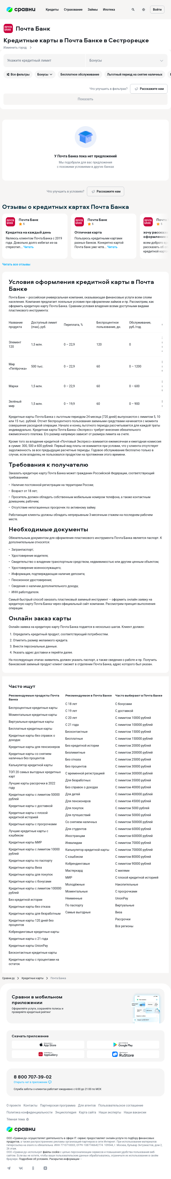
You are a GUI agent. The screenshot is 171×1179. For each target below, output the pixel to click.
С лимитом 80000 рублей (133, 856)
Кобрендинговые (77, 863)
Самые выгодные (78, 912)
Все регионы (124, 926)
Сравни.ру (8, 978)
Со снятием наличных (81, 822)
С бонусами (123, 704)
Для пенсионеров (78, 801)
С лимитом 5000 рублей (132, 808)
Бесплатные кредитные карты (30, 728)
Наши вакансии (135, 1112)
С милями (122, 870)
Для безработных (78, 780)
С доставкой (124, 711)
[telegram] (9, 1168)
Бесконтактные (76, 731)
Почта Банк (28, 219)
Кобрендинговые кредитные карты (34, 932)
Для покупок (74, 808)
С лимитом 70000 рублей (133, 843)
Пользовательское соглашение (120, 1105)
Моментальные (76, 891)
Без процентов (75, 766)
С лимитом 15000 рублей (133, 731)
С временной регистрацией (85, 773)
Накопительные (126, 884)
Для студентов (75, 829)
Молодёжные (75, 884)
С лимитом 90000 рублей (133, 863)
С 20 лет (71, 718)
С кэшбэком (74, 856)
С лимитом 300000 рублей (134, 773)
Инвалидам (73, 843)
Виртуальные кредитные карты (31, 721)
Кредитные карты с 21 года (28, 938)
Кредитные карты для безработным (35, 913)
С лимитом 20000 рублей (133, 745)
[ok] (33, 1168)
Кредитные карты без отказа (29, 906)
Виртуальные (124, 905)
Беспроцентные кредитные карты (33, 708)
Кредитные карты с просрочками (33, 824)
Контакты (30, 1105)
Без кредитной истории (25, 899)
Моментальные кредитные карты (33, 714)
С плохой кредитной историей (136, 877)
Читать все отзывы (16, 264)
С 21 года (72, 724)
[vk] (21, 1168)
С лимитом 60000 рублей (133, 829)
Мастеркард (74, 870)
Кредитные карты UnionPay (28, 945)
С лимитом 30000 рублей (133, 766)
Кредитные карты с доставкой (30, 806)
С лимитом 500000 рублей (134, 822)
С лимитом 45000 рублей (133, 801)
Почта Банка (58, 978)
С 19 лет (71, 711)
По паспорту (74, 905)
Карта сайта (87, 1112)
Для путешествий (77, 815)
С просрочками (126, 891)
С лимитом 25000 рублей (133, 759)
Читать (29, 247)
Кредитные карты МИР (25, 842)
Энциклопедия (65, 1112)
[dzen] (45, 1168)
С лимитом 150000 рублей (134, 738)
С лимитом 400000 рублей (134, 794)
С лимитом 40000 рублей (133, 787)
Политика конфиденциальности (29, 1112)
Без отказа (73, 759)
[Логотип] (21, 1129)
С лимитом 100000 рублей (134, 724)
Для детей (72, 794)
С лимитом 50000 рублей (133, 815)
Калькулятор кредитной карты (31, 765)
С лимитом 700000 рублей (134, 849)
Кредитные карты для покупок (31, 874)
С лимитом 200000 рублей (134, 752)
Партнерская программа (57, 1105)
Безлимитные (75, 752)
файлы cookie (51, 1152)
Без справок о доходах (81, 787)
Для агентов (87, 1105)
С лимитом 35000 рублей (133, 780)
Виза (118, 912)
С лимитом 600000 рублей (134, 836)
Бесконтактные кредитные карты (33, 952)
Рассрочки (122, 919)
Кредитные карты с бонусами (30, 881)
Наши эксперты (110, 1112)
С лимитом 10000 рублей (133, 718)
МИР (68, 877)
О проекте (14, 1105)
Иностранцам (75, 836)
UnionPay (121, 898)
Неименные (73, 898)
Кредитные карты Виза (25, 867)
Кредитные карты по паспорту (30, 860)
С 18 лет (71, 704)
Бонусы (45, 74)
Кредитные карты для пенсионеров (34, 747)
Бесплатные (74, 738)
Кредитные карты (33, 978)
